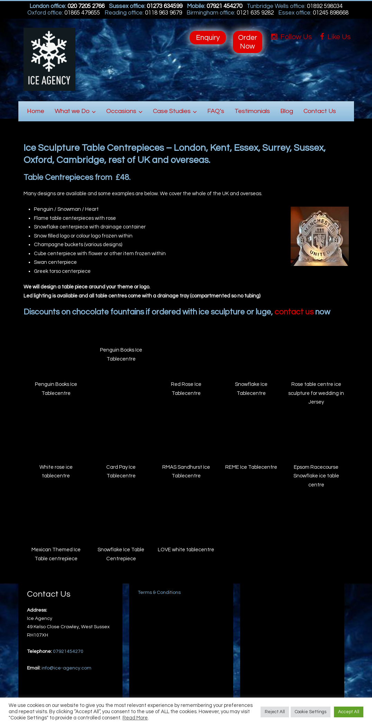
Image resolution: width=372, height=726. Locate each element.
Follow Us (291, 37)
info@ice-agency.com (66, 668)
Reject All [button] (275, 711)
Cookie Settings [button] (310, 711)
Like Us (335, 37)
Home (35, 111)
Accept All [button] (348, 711)
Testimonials (252, 111)
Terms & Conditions (159, 592)
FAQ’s (215, 111)
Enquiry (208, 37)
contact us (294, 312)
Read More (135, 717)
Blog (286, 111)
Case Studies (172, 111)
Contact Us (319, 111)
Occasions (121, 111)
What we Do (72, 111)
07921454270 (68, 651)
